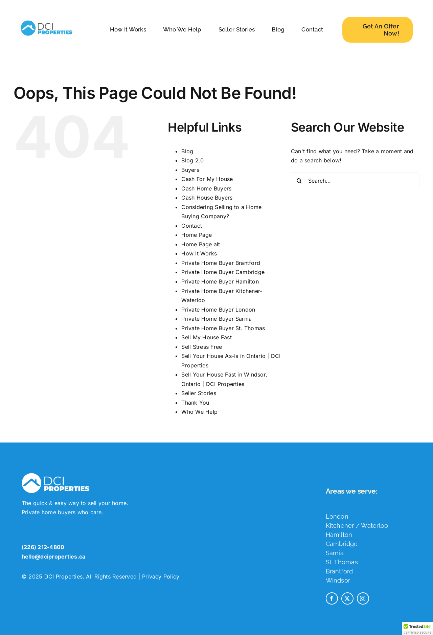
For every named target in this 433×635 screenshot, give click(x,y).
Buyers (190, 169)
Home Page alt (200, 244)
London (337, 519)
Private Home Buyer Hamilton (219, 281)
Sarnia (335, 556)
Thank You (195, 402)
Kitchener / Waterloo (357, 528)
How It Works (199, 253)
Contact (191, 225)
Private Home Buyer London (218, 309)
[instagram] (363, 602)
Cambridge (342, 547)
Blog (187, 151)
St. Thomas (342, 565)
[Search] (299, 180)
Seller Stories (198, 393)
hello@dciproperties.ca (53, 560)
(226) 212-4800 (43, 550)
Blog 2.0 (192, 160)
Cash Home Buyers (206, 188)
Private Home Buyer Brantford (220, 262)
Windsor (338, 583)
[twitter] (347, 602)
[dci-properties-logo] (46, 20)
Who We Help (199, 411)
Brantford (339, 574)
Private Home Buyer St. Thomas (223, 328)
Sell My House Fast (206, 337)
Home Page (196, 234)
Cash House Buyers (206, 197)
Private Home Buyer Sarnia (216, 318)
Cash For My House (207, 179)
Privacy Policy (160, 579)
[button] (417, 628)
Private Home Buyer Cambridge (223, 272)
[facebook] (332, 602)
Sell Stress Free (201, 346)
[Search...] (355, 180)
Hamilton (339, 538)
